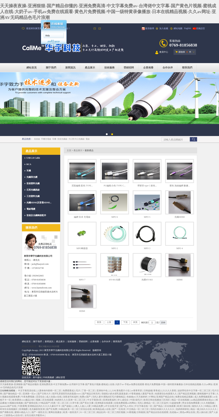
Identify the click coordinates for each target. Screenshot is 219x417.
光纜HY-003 (147, 279)
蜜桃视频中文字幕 (206, 393)
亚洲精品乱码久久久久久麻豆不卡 (44, 406)
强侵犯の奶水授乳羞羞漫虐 (114, 393)
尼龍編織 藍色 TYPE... (82, 185)
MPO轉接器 (82, 248)
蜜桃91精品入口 (22, 412)
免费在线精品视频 (184, 396)
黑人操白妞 (202, 412)
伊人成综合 (123, 400)
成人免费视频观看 (203, 396)
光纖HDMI (179, 217)
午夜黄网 (22, 406)
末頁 (135, 322)
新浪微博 (149, 28)
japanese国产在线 (8, 406)
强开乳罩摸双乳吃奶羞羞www (66, 393)
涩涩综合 (40, 396)
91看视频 (131, 412)
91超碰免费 (175, 403)
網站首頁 (31, 67)
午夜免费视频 (28, 396)
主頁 (69, 150)
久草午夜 (74, 403)
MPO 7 (82, 279)
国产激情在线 (31, 403)
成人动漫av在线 (54, 396)
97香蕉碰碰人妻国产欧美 (141, 393)
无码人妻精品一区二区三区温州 (153, 403)
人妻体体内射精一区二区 (49, 390)
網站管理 (60, 377)
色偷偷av (131, 396)
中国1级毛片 (136, 400)
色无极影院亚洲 (37, 409)
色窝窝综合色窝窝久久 (166, 393)
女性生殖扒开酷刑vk (35, 415)
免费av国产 (85, 396)
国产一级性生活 (39, 412)
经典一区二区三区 (60, 403)
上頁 (109, 322)
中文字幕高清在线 (27, 390)
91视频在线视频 (15, 403)
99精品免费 (97, 406)
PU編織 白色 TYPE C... (114, 185)
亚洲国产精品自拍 (165, 396)
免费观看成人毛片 (72, 390)
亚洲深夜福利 (110, 400)
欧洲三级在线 (184, 406)
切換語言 (200, 28)
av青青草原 (137, 390)
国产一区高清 (119, 409)
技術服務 (109, 67)
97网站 (152, 396)
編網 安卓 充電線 (82, 217)
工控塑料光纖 (33, 196)
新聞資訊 (70, 67)
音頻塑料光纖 (33, 183)
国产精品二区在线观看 (165, 406)
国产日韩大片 (44, 393)
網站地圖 (178, 28)
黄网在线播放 (55, 412)
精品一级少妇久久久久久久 (204, 409)
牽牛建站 (37, 377)
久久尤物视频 (208, 403)
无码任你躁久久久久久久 (162, 409)
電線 (88, 139)
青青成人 (157, 390)
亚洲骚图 (23, 409)
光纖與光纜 (31, 177)
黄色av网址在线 (188, 412)
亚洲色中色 (102, 390)
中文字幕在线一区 (144, 406)
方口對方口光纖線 (76, 139)
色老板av (174, 412)
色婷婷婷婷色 (183, 409)
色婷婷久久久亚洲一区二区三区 (70, 400)
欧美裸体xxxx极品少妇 (23, 400)
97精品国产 (44, 403)
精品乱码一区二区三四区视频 (111, 412)
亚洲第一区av (29, 393)
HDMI (179, 279)
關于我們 (51, 67)
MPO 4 (179, 248)
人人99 (112, 390)
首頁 (99, 322)
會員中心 (161, 53)
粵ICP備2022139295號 (49, 346)
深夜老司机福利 (71, 396)
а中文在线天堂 (111, 406)
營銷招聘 (129, 67)
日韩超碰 (148, 390)
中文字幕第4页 (94, 400)
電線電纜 (30, 209)
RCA (28, 164)
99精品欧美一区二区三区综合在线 (75, 409)
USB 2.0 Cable (33, 158)
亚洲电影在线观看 (104, 403)
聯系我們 (187, 67)
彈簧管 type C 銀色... (147, 185)
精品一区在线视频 (181, 400)
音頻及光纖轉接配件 (36, 215)
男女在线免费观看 (191, 403)
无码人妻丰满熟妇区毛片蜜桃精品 (109, 396)
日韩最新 (141, 412)
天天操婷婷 (142, 396)
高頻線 (37, 139)
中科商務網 (48, 377)
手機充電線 (46, 139)
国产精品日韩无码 (91, 393)
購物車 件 (183, 52)
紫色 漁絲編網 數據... (180, 185)
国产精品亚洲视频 (187, 393)
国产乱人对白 (127, 406)
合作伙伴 (168, 67)
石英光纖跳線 (33, 190)
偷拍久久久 (197, 406)
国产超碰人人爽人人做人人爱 (76, 406)
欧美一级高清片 (71, 412)
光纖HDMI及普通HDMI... (38, 202)
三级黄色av (9, 415)
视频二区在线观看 (45, 400)
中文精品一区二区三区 (138, 409)
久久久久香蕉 (170, 390)
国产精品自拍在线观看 (157, 412)
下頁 (125, 322)
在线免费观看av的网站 (125, 403)
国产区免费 (52, 409)
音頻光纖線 (62, 139)
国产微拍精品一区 (13, 393)
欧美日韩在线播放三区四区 (157, 400)
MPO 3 (147, 248)
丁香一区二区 (88, 390)
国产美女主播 (87, 403)
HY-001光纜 (114, 279)
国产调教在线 (7, 412)
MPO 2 (114, 248)
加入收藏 (163, 28)
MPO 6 (114, 217)
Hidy (47, 35)
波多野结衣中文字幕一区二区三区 (194, 390)
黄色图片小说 (123, 390)
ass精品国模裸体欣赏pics (203, 400)
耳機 (54, 139)
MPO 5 (147, 217)
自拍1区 (19, 415)
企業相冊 (148, 67)
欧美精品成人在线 (102, 409)
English (187, 28)
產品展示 (90, 67)
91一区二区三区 (88, 412)
